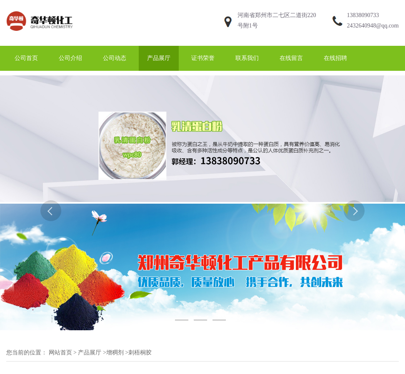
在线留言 (291, 58)
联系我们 (247, 58)
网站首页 (60, 352)
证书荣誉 (203, 58)
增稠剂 (115, 352)
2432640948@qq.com (373, 25)
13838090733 (363, 15)
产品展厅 (158, 58)
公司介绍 (70, 58)
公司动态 (114, 58)
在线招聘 (335, 58)
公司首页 (26, 58)
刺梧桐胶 (140, 352)
